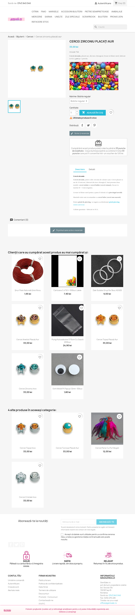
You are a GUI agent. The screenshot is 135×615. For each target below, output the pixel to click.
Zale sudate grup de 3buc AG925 (107, 290)
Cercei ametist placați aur (27, 339)
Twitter (16, 544)
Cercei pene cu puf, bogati (107, 448)
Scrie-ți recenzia (80, 133)
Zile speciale (72, 16)
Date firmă (43, 587)
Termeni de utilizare (47, 590)
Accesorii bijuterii (71, 11)
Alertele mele (13, 590)
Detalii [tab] (92, 169)
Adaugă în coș (92, 112)
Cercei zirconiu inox (28, 388)
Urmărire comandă (16, 580)
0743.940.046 (24, 3)
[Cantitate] (72, 113)
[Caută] (110, 27)
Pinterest (94, 125)
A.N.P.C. (42, 603)
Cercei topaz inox (28, 448)
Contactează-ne (46, 600)
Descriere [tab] (80, 169)
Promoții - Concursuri (48, 597)
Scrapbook (89, 16)
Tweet (88, 125)
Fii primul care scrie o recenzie (67, 230)
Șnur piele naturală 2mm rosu (28, 290)
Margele (54, 11)
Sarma (48, 16)
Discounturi (44, 593)
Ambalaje (116, 11)
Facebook (10, 544)
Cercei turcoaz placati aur (67, 448)
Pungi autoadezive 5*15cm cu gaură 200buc (67, 340)
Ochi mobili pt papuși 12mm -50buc (67, 388)
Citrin (35, 11)
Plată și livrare (45, 580)
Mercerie (37, 16)
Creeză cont (13, 587)
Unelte (59, 16)
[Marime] (79, 101)
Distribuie (82, 125)
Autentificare (13, 583)
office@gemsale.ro (108, 603)
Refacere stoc (40, 21)
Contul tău (14, 575)
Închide (7, 610)
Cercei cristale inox (27, 497)
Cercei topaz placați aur (107, 339)
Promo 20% (116, 16)
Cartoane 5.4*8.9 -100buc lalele (67, 290)
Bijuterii (103, 16)
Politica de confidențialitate (51, 583)
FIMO (43, 11)
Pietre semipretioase (97, 11)
